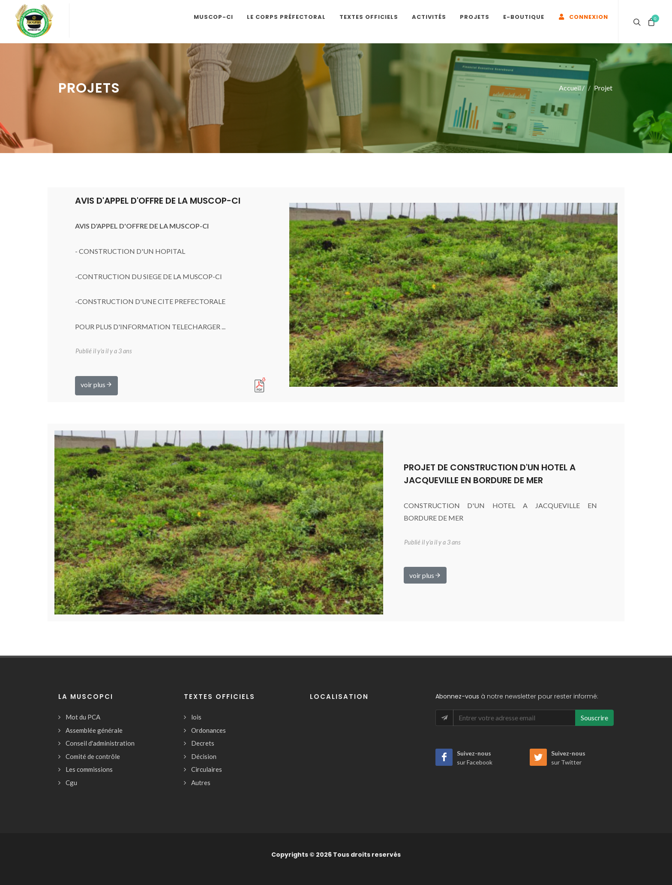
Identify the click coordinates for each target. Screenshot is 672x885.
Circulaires (206, 769)
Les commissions (89, 769)
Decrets (202, 743)
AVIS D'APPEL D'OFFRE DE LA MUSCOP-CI (157, 201)
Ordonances (208, 730)
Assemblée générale (94, 730)
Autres (200, 782)
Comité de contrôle (93, 756)
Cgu (71, 782)
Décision (203, 756)
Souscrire (594, 717)
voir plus (96, 384)
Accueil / (572, 88)
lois (196, 717)
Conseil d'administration (100, 743)
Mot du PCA (83, 717)
